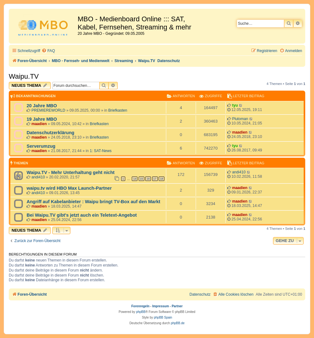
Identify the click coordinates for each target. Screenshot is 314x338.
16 (148, 178)
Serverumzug (41, 146)
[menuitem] (48, 51)
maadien (39, 124)
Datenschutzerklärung (50, 132)
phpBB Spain (163, 317)
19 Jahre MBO (42, 119)
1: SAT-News (101, 151)
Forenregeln (140, 306)
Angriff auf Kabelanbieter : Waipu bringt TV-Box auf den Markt (93, 201)
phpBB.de (178, 323)
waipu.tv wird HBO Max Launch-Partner (69, 188)
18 (161, 178)
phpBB (141, 312)
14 (134, 178)
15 (141, 178)
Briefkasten (117, 110)
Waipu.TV (24, 76)
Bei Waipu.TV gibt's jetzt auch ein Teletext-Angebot (82, 215)
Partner (177, 306)
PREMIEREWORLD (48, 110)
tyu (235, 105)
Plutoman (240, 119)
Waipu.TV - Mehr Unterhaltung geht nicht (71, 172)
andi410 (38, 177)
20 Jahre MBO (42, 105)
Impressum (160, 306)
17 (155, 178)
